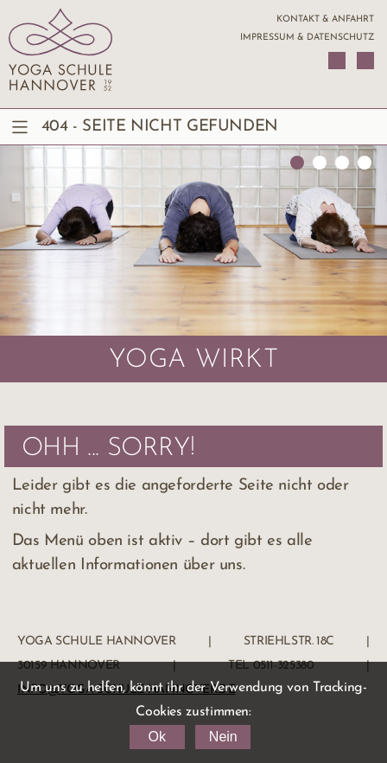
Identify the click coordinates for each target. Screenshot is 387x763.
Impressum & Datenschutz (307, 37)
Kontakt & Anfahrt (325, 19)
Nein (223, 736)
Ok (156, 736)
